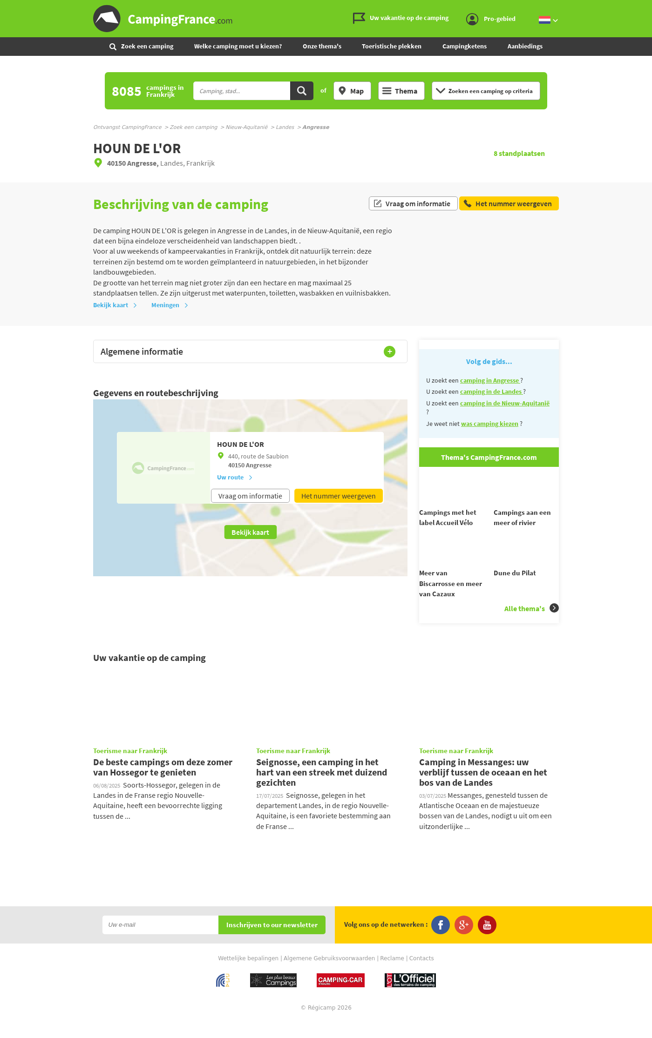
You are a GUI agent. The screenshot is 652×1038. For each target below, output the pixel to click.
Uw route (235, 477)
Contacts (421, 975)
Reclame (392, 975)
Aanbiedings (525, 46)
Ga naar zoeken (650, 7)
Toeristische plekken (391, 46)
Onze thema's (322, 46)
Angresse (259, 465)
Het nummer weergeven (338, 495)
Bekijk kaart (115, 305)
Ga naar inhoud (645, 7)
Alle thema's (531, 625)
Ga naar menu (641, 7)
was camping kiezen (489, 423)
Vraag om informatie (411, 204)
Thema (399, 90)
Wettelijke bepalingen (248, 975)
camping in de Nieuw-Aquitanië (505, 403)
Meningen (170, 305)
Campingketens (464, 46)
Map (351, 90)
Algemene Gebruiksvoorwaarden (329, 975)
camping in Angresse (490, 380)
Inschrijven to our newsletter (272, 942)
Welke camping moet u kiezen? (238, 46)
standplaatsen (519, 153)
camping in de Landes (491, 391)
